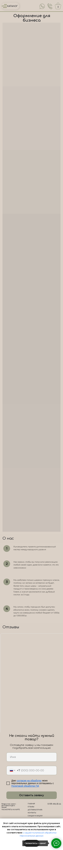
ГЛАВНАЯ (31, 804)
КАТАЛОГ (12, 6)
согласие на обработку (29, 780)
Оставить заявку (31, 795)
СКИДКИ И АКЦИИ (35, 816)
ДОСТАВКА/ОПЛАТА (35, 810)
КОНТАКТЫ (32, 813)
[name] (31, 757)
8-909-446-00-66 (54, 804)
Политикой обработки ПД (25, 786)
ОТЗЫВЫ (31, 807)
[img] (42, 6)
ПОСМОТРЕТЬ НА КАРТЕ (11, 809)
